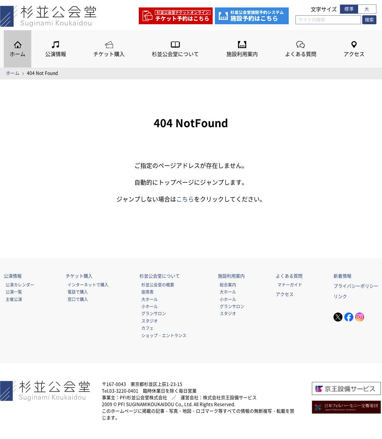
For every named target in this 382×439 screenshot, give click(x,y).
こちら (185, 198)
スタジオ (149, 321)
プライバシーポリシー (356, 286)
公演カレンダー (20, 285)
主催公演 (14, 299)
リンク (340, 296)
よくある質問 (300, 54)
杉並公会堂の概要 (157, 285)
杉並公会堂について (175, 54)
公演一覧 (14, 292)
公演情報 (55, 54)
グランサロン (153, 313)
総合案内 (228, 285)
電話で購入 (78, 292)
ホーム (17, 54)
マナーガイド (290, 285)
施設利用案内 (242, 54)
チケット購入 (109, 54)
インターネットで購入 (88, 285)
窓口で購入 (78, 299)
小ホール (149, 306)
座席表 (147, 292)
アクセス (354, 54)
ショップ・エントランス (164, 335)
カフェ (147, 328)
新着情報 (342, 276)
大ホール (149, 299)
